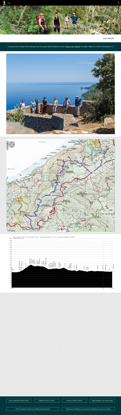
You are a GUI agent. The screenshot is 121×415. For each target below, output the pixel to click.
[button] (118, 2)
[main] (60, 20)
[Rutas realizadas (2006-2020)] (18, 400)
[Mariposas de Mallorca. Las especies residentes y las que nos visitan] (88, 409)
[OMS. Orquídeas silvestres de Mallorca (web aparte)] (32, 409)
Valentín (77, 46)
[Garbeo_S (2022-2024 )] (74, 400)
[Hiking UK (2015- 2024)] (46, 400)
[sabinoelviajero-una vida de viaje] (102, 400)
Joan (72, 46)
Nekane (68, 46)
